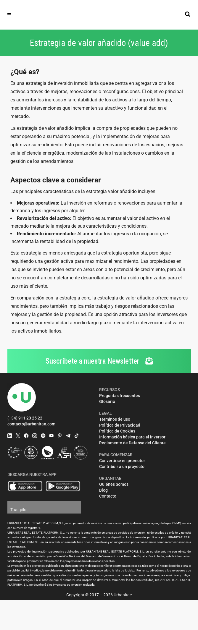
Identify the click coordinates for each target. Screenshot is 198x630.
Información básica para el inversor (132, 437)
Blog (103, 490)
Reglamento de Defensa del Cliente (132, 442)
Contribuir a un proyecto (121, 466)
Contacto (107, 496)
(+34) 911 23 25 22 (24, 418)
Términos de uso (114, 419)
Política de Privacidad (119, 425)
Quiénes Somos (113, 484)
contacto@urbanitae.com (31, 424)
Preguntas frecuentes (119, 395)
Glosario (107, 401)
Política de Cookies (117, 431)
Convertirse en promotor (122, 460)
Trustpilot (19, 509)
